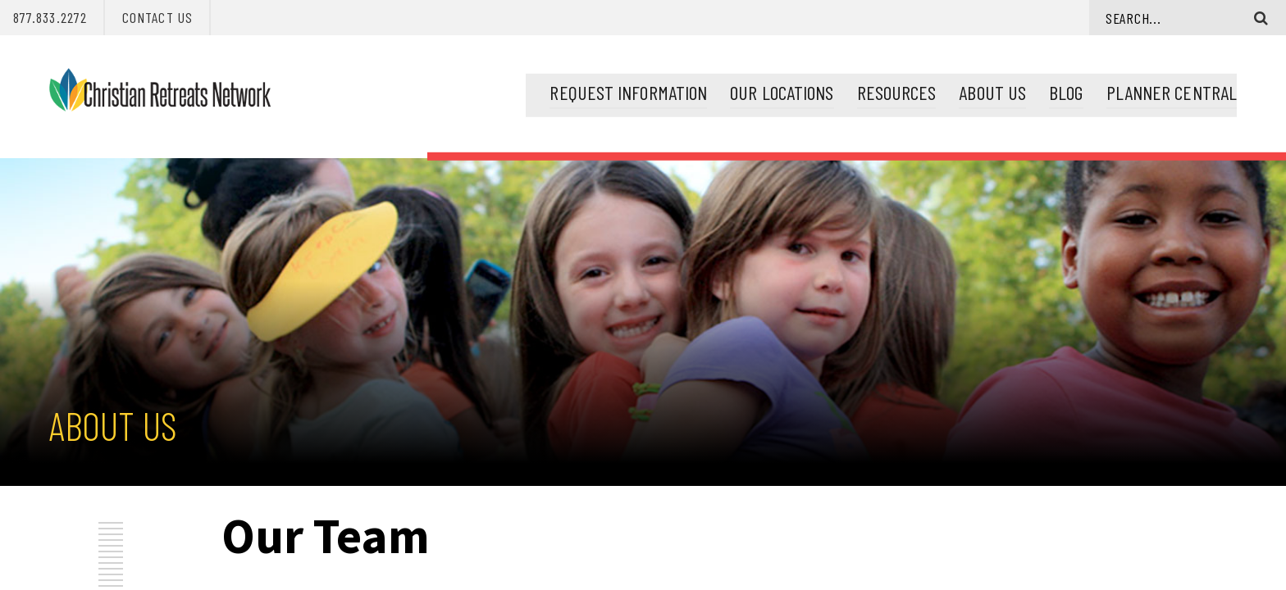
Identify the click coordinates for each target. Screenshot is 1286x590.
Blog (1066, 90)
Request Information (628, 90)
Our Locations (781, 90)
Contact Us (157, 17)
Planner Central (1171, 90)
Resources (897, 90)
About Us (992, 90)
